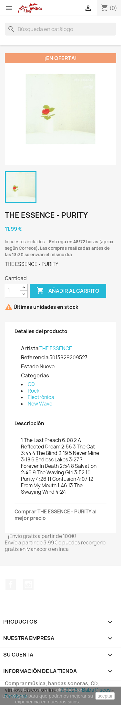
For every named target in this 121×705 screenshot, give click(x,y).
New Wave (40, 403)
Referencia (34, 357)
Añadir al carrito (67, 291)
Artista (29, 348)
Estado (30, 366)
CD (31, 384)
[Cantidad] (12, 291)
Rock (33, 390)
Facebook (10, 584)
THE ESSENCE (55, 348)
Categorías (35, 375)
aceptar (105, 696)
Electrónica (41, 397)
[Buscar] (60, 29)
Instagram (28, 584)
